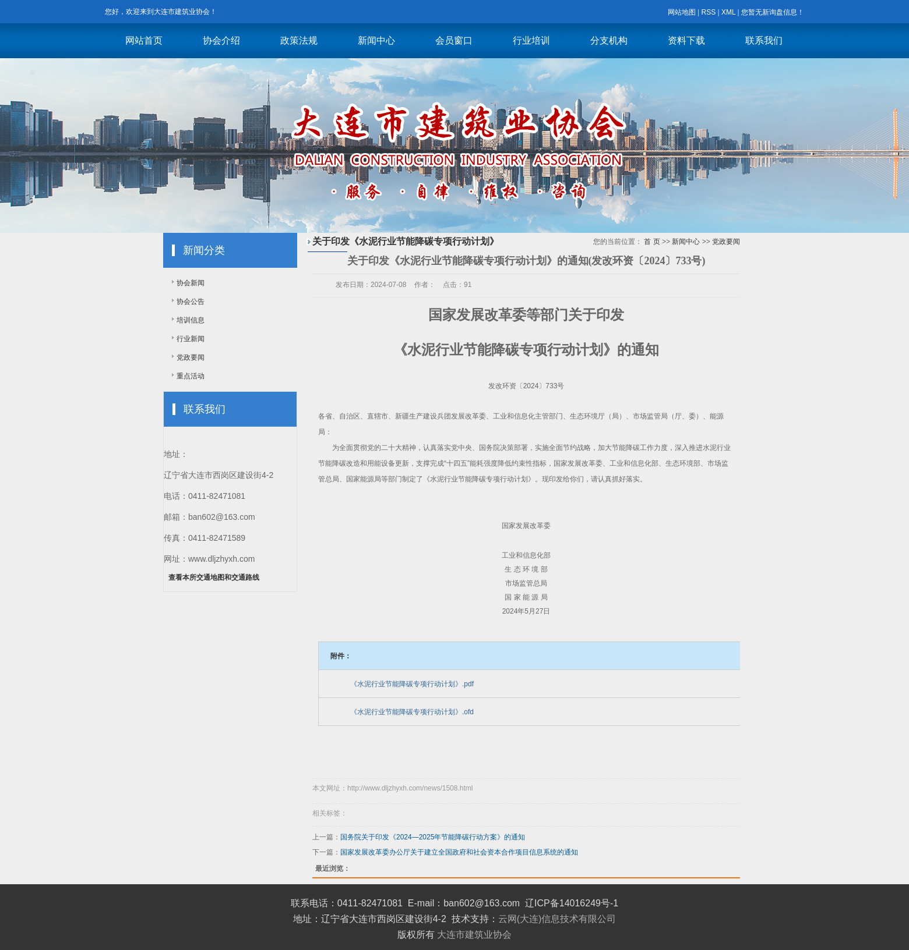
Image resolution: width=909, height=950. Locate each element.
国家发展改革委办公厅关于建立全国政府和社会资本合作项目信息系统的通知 (459, 852)
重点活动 (191, 376)
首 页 (652, 242)
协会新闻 (191, 283)
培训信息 (191, 320)
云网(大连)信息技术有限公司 (557, 919)
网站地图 (682, 12)
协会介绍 (221, 40)
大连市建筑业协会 (474, 935)
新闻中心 (376, 40)
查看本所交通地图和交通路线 (213, 577)
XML (728, 12)
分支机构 (609, 40)
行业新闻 (191, 339)
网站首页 (144, 40)
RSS (708, 12)
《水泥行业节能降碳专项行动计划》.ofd (412, 712)
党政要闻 (191, 357)
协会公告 (191, 301)
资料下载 (686, 40)
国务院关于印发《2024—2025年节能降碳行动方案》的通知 (432, 837)
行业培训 (531, 40)
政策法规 (299, 40)
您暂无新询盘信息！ (772, 12)
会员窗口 (454, 40)
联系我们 (764, 40)
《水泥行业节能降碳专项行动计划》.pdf (412, 684)
